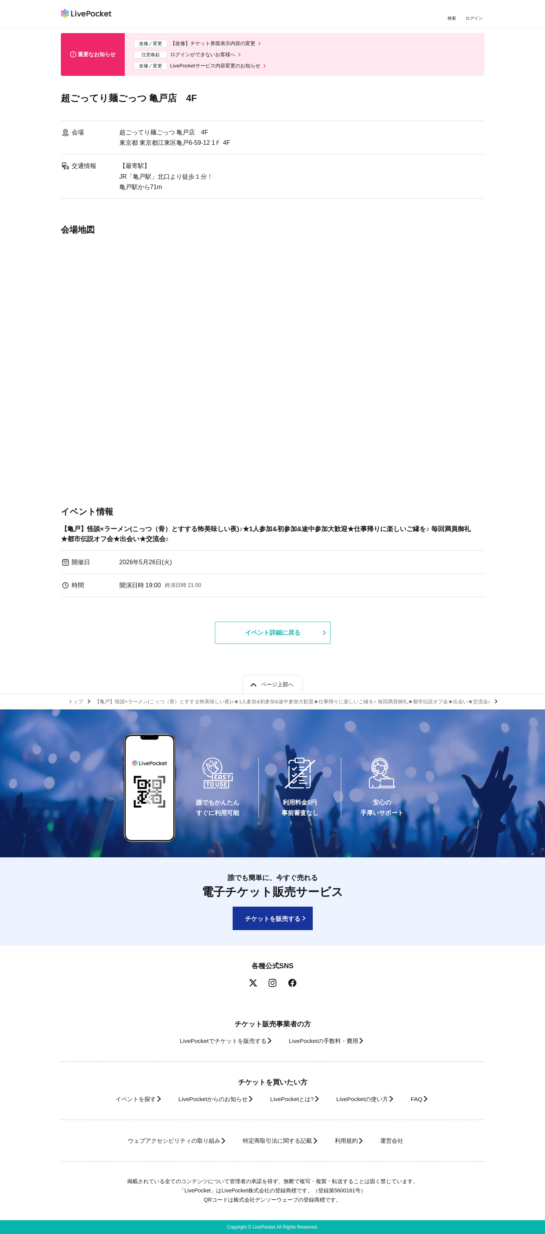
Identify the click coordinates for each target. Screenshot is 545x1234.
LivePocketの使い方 (368, 1099)
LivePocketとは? (292, 1099)
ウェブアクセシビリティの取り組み (162, 1140)
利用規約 (350, 1140)
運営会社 (405, 1140)
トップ (77, 700)
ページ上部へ (277, 683)
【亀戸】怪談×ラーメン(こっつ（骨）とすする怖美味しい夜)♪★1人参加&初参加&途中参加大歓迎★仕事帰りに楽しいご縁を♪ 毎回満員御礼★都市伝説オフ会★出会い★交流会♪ (267, 537)
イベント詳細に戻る (272, 637)
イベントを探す (121, 1099)
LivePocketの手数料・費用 (326, 1041)
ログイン (475, 18)
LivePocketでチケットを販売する (217, 1041)
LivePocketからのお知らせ (206, 1099)
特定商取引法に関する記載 (275, 1140)
